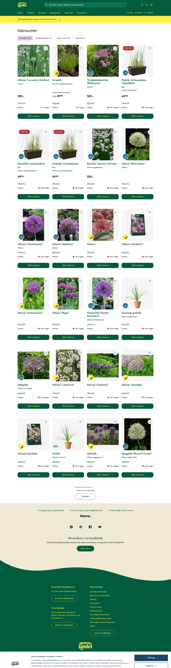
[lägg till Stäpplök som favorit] (46, 353)
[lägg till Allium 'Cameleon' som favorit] (80, 353)
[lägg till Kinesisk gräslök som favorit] (150, 281)
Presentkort (95, 603)
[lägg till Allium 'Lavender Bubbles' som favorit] (46, 48)
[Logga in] (146, 5)
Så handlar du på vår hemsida (102, 622)
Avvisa (151, 659)
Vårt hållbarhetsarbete (99, 614)
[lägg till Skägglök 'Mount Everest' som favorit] (150, 422)
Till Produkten (38, 117)
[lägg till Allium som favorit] (115, 212)
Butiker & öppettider (64, 625)
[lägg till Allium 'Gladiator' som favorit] (80, 212)
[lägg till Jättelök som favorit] (115, 422)
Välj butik (148, 13)
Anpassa (151, 651)
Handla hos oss (96, 611)
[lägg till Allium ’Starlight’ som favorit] (150, 353)
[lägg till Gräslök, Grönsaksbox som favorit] (80, 132)
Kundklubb (138, 13)
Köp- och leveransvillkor (100, 595)
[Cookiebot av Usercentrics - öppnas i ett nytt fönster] (15, 663)
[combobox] (88, 5)
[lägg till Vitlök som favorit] (80, 422)
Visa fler (85, 496)
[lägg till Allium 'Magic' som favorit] (80, 281)
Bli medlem (85, 548)
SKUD (92, 626)
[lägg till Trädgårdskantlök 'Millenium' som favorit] (115, 48)
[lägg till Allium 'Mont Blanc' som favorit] (150, 132)
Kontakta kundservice (64, 598)
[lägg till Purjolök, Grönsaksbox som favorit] (46, 132)
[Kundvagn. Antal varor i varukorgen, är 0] (151, 5)
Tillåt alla (151, 643)
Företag (130, 13)
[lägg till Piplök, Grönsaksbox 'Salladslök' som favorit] (150, 48)
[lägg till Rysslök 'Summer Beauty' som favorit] (115, 132)
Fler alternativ (37, 663)
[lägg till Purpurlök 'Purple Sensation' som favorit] (115, 281)
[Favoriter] (142, 5)
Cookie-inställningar (102, 633)
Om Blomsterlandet (98, 591)
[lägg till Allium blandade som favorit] (46, 422)
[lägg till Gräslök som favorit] (80, 48)
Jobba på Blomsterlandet (100, 618)
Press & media (96, 607)
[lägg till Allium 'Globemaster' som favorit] (46, 212)
